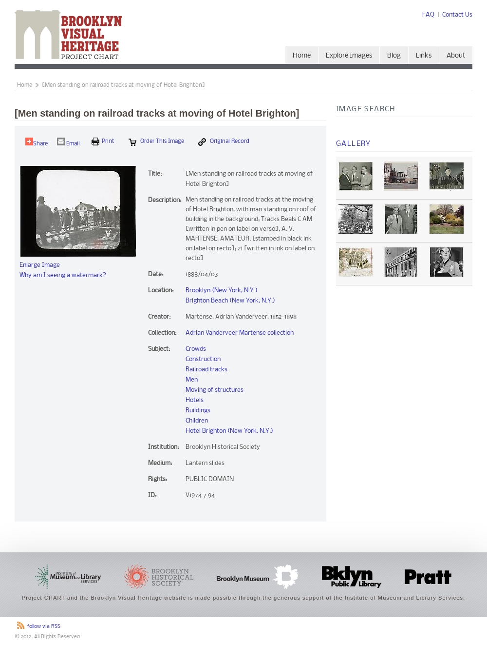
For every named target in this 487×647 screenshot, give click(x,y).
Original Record (223, 142)
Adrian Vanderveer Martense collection (240, 333)
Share (36, 142)
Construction (203, 359)
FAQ (428, 15)
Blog (394, 56)
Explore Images (349, 56)
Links (423, 56)
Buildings (198, 410)
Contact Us (457, 15)
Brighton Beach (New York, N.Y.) (230, 301)
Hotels (195, 400)
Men (192, 380)
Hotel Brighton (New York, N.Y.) (229, 431)
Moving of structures (215, 390)
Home (302, 56)
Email (68, 142)
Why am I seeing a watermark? (62, 275)
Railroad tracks (206, 369)
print (103, 141)
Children (197, 421)
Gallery (353, 144)
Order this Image (156, 142)
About (456, 56)
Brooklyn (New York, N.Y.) (222, 290)
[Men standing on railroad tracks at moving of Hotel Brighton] (123, 85)
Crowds (196, 349)
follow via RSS (43, 626)
